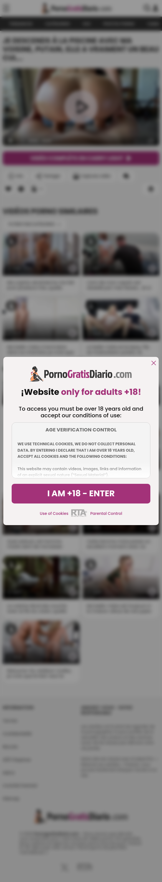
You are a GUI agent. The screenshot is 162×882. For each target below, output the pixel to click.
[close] (153, 363)
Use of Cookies (54, 513)
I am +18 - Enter (81, 493)
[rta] (79, 516)
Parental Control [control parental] (106, 513)
